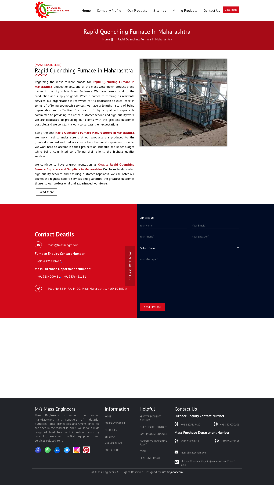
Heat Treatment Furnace (150, 418)
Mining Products (184, 10)
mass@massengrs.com (191, 452)
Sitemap (159, 10)
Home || (107, 39)
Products (111, 430)
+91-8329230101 (226, 424)
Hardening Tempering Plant (153, 442)
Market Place (113, 443)
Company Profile (109, 10)
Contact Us (212, 10)
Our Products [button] (137, 10)
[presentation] (166, 287)
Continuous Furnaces (153, 433)
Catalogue (231, 9)
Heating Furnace (150, 458)
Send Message (152, 307)
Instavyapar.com (172, 472)
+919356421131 (227, 441)
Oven (143, 451)
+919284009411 (187, 441)
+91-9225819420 (187, 424)
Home (86, 10)
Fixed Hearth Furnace (153, 427)
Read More (46, 192)
